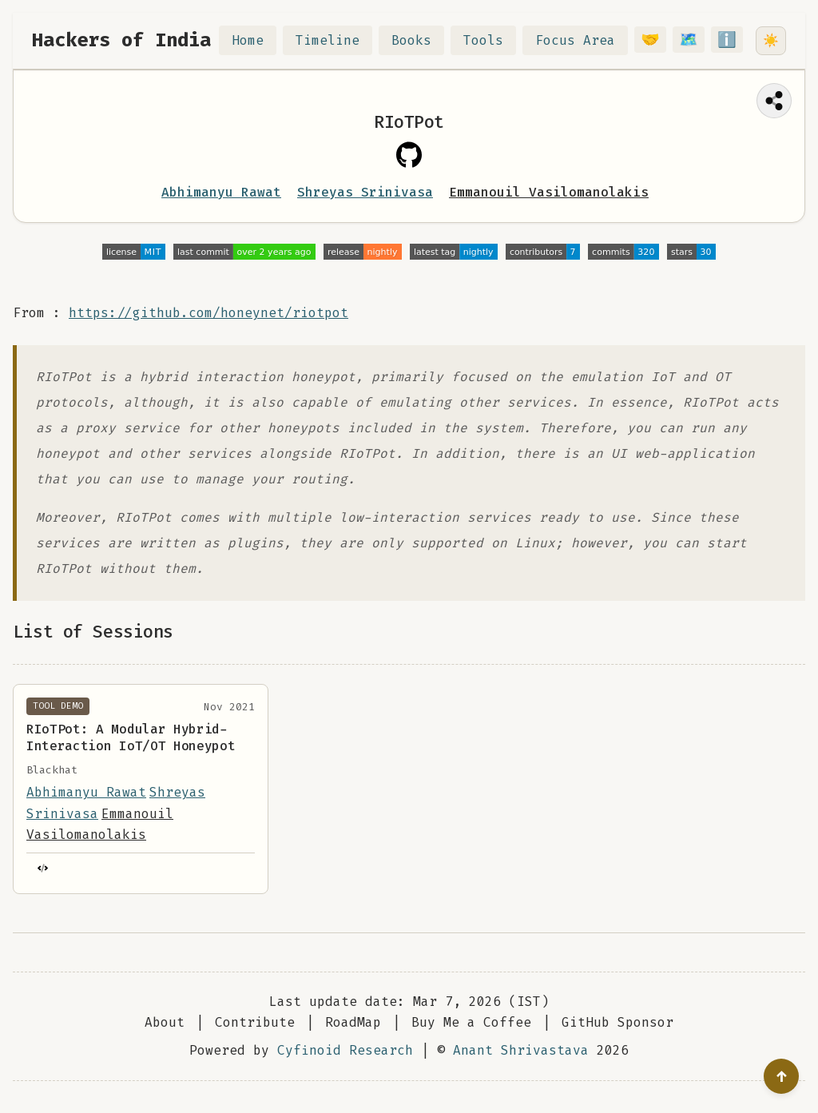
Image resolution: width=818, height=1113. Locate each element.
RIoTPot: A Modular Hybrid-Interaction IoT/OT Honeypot (130, 737)
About (165, 1022)
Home (257, 40)
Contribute (255, 1022)
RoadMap (353, 1022)
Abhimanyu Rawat (221, 192)
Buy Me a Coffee (471, 1022)
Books (421, 40)
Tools (493, 40)
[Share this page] (774, 100)
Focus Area (585, 40)
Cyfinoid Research (345, 1050)
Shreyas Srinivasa (365, 192)
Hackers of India (121, 40)
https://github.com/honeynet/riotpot (208, 312)
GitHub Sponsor (617, 1022)
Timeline (337, 40)
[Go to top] (781, 1076)
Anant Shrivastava (521, 1050)
